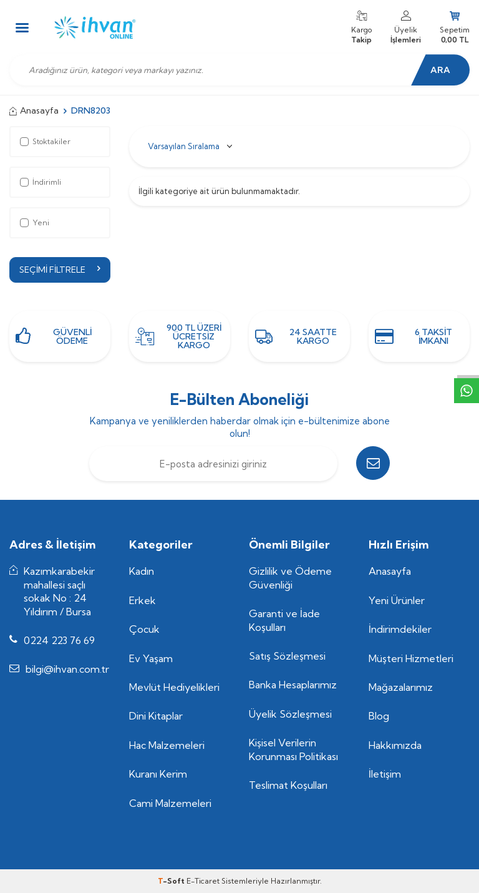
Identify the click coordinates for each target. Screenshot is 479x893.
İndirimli (40, 182)
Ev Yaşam (151, 658)
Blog (379, 716)
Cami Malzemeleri (170, 803)
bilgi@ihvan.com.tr (67, 669)
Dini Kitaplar (156, 716)
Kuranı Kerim (158, 774)
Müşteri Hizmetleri (411, 658)
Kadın (141, 571)
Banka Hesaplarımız (293, 685)
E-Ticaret (203, 881)
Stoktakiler (45, 141)
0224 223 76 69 (59, 640)
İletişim (385, 774)
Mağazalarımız (401, 687)
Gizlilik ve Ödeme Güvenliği (290, 577)
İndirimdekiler (400, 629)
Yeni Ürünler (397, 600)
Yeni (34, 222)
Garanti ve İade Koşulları (284, 620)
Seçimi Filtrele (59, 269)
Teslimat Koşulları (288, 785)
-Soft (172, 881)
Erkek (142, 600)
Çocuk (144, 629)
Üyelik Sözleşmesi (290, 714)
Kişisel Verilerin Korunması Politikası (293, 750)
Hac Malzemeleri (167, 745)
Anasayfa (34, 110)
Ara (438, 70)
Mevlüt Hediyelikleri (174, 687)
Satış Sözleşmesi (287, 656)
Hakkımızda (395, 745)
